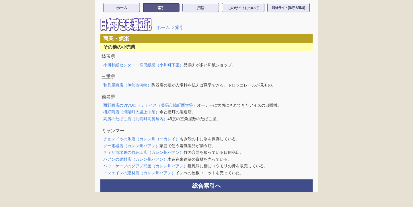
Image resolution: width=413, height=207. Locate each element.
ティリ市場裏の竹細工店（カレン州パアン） (143, 152)
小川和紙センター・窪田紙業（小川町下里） (143, 65)
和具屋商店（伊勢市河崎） (127, 85)
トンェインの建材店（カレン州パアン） (139, 172)
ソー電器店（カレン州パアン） (131, 145)
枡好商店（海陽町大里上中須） (131, 112)
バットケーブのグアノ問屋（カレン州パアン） (145, 166)
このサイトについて (243, 8)
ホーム (121, 8)
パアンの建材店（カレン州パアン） (135, 159)
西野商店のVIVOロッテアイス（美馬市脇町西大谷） (150, 105)
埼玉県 (108, 56)
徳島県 (108, 96)
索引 (161, 8)
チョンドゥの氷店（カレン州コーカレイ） (141, 139)
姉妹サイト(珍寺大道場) (288, 8)
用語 (200, 8)
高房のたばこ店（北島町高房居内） (135, 118)
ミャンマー (113, 130)
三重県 (108, 76)
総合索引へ (206, 186)
